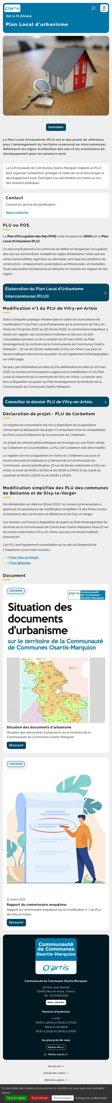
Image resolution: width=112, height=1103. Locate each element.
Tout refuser (39, 1098)
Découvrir (16, 745)
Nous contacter (17, 212)
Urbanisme (15, 591)
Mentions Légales (56, 1080)
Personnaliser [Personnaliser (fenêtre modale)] (63, 1098)
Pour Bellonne (20, 563)
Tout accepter (16, 1098)
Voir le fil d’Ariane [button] (19, 16)
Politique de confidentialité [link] (91, 1098)
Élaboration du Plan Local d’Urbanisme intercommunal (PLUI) (44, 292)
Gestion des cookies (56, 1073)
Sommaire (55, 127)
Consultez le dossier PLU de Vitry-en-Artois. (49, 401)
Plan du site (56, 1066)
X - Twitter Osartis (56, 1054)
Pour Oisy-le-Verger (24, 557)
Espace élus (56, 1047)
